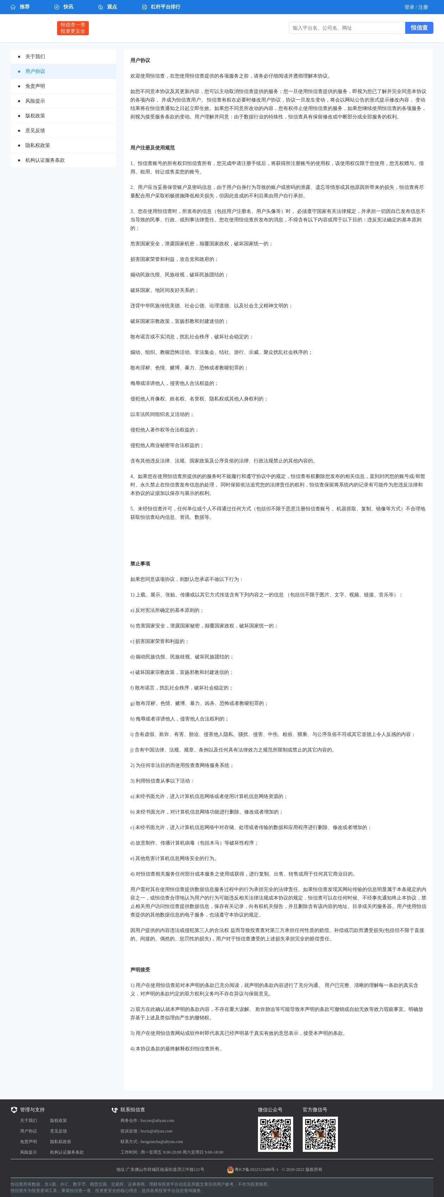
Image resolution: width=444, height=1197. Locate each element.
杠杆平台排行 (165, 7)
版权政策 (58, 1120)
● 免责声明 (31, 86)
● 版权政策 (31, 115)
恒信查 (30, 28)
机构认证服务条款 (67, 1152)
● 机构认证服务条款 (41, 160)
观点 (112, 7)
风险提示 (28, 1152)
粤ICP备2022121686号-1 (257, 1169)
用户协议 (28, 1131)
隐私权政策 (60, 1141)
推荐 (25, 7)
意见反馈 (58, 1131)
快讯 (68, 7)
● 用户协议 (31, 71)
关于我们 (28, 1120)
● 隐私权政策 (34, 145)
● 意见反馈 (31, 130)
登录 (410, 7)
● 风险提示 (31, 101)
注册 (423, 7)
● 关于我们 (31, 56)
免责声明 (28, 1141)
